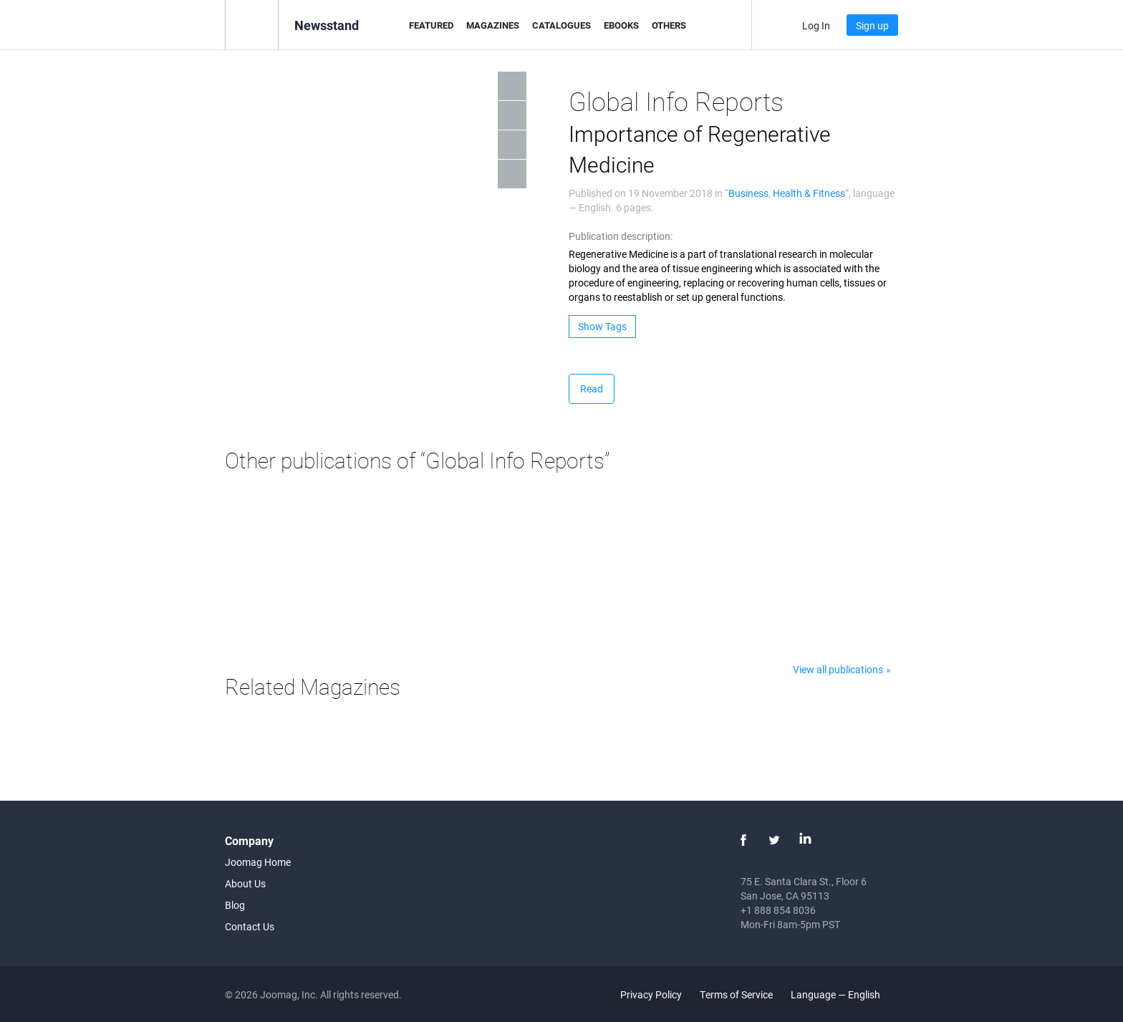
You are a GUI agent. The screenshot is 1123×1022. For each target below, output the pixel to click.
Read (591, 388)
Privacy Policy (651, 994)
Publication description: (621, 236)
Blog (235, 905)
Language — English (844, 994)
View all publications (838, 669)
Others (669, 25)
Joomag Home (258, 862)
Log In (816, 25)
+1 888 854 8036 (778, 910)
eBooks (621, 25)
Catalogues (561, 25)
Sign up (872, 25)
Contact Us (249, 926)
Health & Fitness (809, 193)
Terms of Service (736, 994)
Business (748, 193)
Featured (431, 25)
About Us (245, 883)
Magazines (492, 25)
